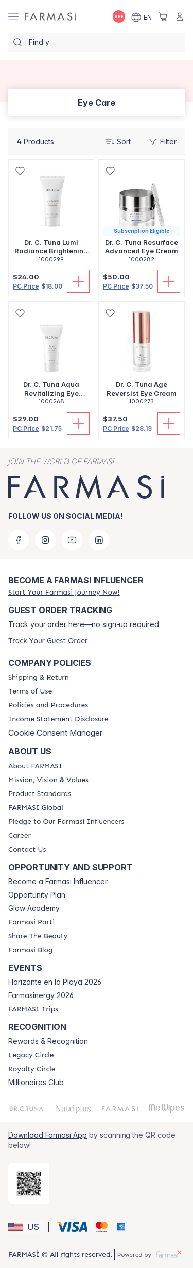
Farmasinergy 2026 (41, 995)
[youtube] (72, 540)
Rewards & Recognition (48, 1041)
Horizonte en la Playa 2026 (54, 982)
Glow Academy (34, 908)
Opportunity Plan (36, 895)
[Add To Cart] (78, 281)
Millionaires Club (36, 1082)
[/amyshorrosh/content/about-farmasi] (35, 766)
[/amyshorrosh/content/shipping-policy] (38, 677)
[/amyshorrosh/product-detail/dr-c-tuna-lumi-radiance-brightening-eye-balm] (51, 216)
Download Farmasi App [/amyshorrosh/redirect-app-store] (47, 1134)
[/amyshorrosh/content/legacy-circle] (31, 1055)
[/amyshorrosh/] (50, 17)
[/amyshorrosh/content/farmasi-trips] (33, 1009)
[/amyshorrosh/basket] (163, 16)
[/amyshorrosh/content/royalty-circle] (32, 1069)
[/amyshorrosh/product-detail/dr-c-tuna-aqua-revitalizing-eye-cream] (51, 359)
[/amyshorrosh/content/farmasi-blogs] (30, 950)
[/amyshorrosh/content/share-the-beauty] (37, 936)
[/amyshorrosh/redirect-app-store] (28, 1183)
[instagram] (45, 540)
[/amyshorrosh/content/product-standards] (39, 794)
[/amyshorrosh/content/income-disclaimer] (58, 719)
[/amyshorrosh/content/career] (19, 836)
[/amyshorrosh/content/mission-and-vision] (48, 780)
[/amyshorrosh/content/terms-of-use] (30, 691)
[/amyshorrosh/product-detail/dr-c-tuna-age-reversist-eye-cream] (141, 359)
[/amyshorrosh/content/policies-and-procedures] (48, 705)
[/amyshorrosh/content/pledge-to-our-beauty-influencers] (66, 822)
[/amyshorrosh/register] (63, 592)
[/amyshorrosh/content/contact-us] (27, 850)
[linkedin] (99, 540)
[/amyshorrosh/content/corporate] (35, 808)
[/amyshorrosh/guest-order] (47, 640)
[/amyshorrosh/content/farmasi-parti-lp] (31, 922)
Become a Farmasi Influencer (58, 881)
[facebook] (18, 540)
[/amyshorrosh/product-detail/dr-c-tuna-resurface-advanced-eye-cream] (141, 216)
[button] (26, 1227)
